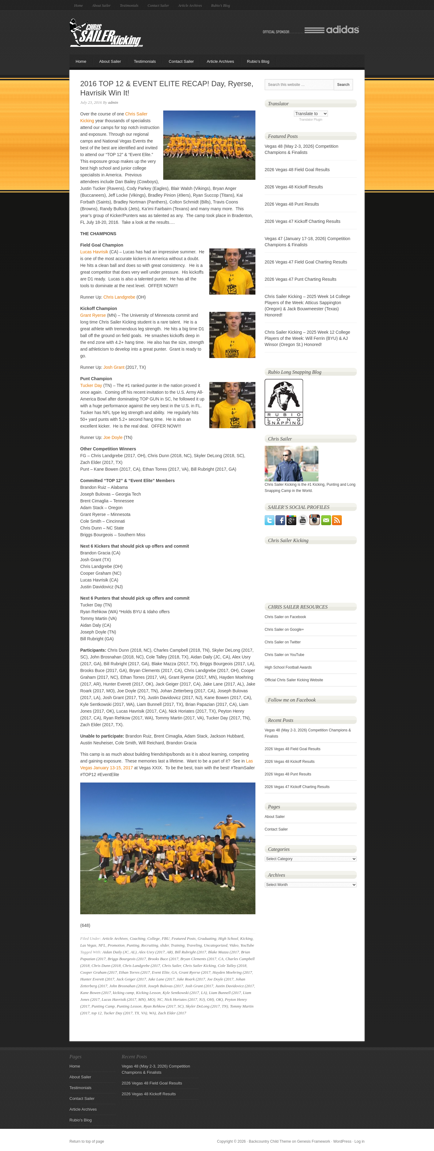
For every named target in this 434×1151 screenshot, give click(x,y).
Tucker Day (91, 385)
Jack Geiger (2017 (131, 979)
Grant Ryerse (93, 315)
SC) (181, 1006)
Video (233, 945)
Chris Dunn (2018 (106, 965)
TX (137, 1013)
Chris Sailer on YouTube (284, 655)
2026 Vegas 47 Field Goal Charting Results (306, 262)
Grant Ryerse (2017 (195, 972)
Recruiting (149, 945)
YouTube (247, 945)
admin (113, 102)
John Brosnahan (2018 (127, 986)
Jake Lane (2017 (161, 979)
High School (228, 938)
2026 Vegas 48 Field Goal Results (297, 169)
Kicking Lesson (148, 992)
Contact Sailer (158, 5)
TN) (225, 1006)
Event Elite (160, 972)
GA (174, 972)
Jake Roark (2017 (191, 979)
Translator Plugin (310, 119)
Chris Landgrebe (119, 297)
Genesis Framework (313, 1141)
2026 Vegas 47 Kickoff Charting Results (302, 221)
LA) (204, 992)
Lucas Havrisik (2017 (119, 999)
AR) (170, 952)
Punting (133, 945)
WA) (152, 1013)
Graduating (207, 938)
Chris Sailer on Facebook (285, 617)
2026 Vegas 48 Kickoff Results (294, 186)
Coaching (137, 938)
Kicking (246, 938)
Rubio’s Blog (220, 5)
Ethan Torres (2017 (134, 972)
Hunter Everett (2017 (97, 979)
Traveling (194, 945)
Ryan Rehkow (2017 (160, 1006)
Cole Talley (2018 (232, 965)
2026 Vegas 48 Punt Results (292, 204)
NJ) (202, 999)
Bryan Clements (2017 (198, 958)
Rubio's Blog (80, 1120)
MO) (151, 999)
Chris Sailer (171, 965)
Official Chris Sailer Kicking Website (294, 680)
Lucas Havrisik (94, 251)
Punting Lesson (129, 1006)
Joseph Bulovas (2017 (165, 986)
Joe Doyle (112, 437)
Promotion (116, 945)
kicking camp (123, 992)
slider (164, 945)
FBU (165, 938)
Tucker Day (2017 (118, 1013)
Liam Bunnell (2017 (225, 992)
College (153, 938)
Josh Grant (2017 (199, 986)
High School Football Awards (288, 667)
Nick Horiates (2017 (180, 999)
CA (220, 958)
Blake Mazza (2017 (223, 952)
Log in (359, 1141)
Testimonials (129, 5)
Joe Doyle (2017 (220, 979)
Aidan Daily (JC (115, 952)
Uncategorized (215, 945)
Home (78, 5)
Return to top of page (86, 1141)
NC (159, 999)
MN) (142, 999)
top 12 (97, 1013)
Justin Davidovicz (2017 (234, 986)
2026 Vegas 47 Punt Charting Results (301, 279)
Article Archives (190, 5)
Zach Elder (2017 (172, 1013)
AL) (134, 952)
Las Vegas (88, 945)
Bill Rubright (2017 (190, 952)
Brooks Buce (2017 (163, 958)
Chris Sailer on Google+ (284, 629)
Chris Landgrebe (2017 (141, 965)
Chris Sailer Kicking (106, 32)
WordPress (342, 1141)
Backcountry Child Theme (270, 1141)
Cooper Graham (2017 (98, 972)
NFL (102, 945)
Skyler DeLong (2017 (203, 1006)
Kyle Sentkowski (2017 (181, 992)
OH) (210, 999)
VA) (144, 1013)
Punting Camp (103, 1006)
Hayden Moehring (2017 (232, 972)
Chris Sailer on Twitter (283, 642)
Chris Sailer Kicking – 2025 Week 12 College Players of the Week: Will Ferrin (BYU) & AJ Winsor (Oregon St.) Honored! (307, 338)
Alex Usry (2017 (152, 952)
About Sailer (101, 5)
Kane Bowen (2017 (95, 992)
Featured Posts (184, 938)
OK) (219, 999)
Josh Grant (113, 367)
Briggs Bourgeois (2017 (127, 958)
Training (178, 945)
